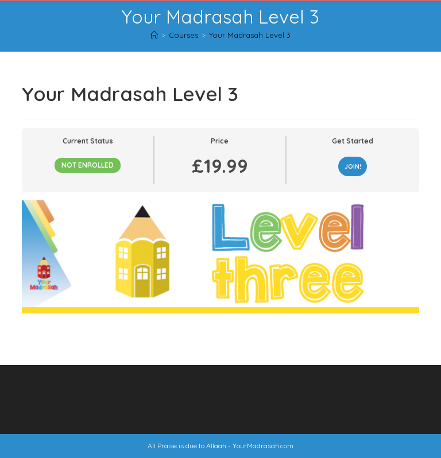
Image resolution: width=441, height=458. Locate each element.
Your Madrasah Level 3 (250, 35)
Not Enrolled (87, 165)
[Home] (154, 35)
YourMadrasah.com (263, 445)
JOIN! (353, 166)
